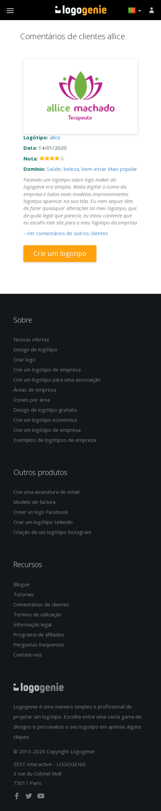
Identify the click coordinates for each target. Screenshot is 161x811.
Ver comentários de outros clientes (67, 233)
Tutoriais (23, 594)
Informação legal (32, 624)
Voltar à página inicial (80, 10)
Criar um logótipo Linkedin (43, 522)
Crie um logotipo (59, 253)
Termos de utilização (37, 614)
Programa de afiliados (38, 634)
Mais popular (122, 168)
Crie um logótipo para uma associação (56, 379)
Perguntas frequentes (39, 644)
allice (55, 137)
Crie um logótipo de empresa (47, 369)
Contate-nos (27, 654)
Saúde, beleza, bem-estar (76, 168)
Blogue (21, 584)
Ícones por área (31, 399)
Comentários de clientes (41, 604)
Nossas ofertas (31, 339)
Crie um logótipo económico (45, 419)
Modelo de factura (34, 501)
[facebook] (17, 797)
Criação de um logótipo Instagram (52, 532)
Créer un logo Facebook (40, 512)
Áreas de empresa (34, 389)
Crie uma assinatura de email (46, 491)
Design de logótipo (35, 349)
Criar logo (24, 359)
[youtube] (40, 797)
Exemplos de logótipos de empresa (54, 439)
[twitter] (29, 797)
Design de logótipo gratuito (45, 409)
